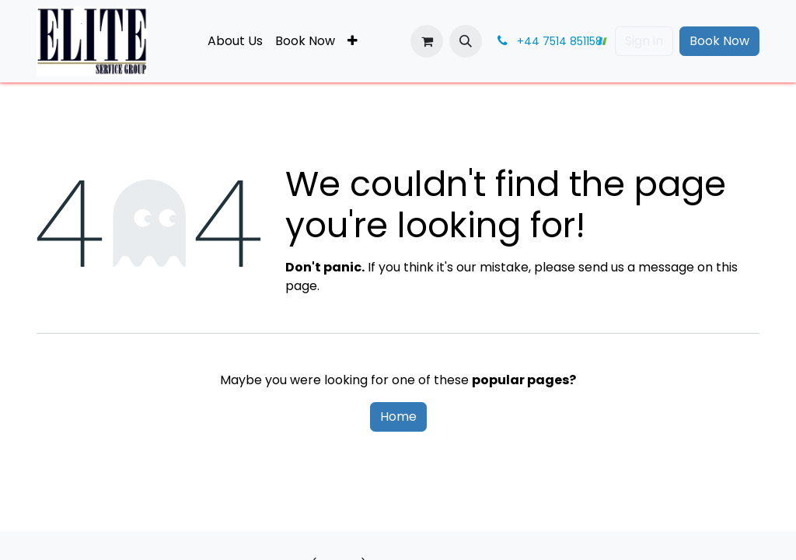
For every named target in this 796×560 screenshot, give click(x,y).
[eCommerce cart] (426, 41)
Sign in (644, 41)
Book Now (719, 41)
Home (398, 416)
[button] (465, 41)
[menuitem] (235, 41)
